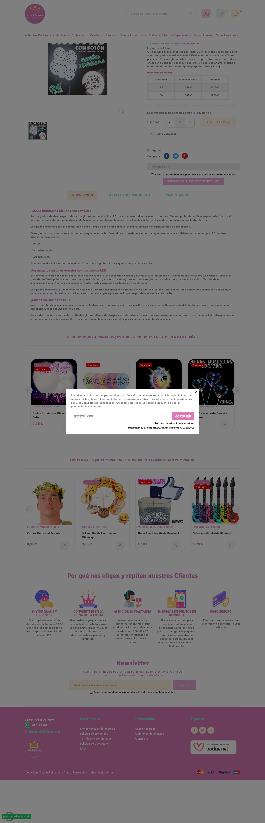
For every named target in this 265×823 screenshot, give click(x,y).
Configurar (84, 415)
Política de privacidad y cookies (174, 423)
